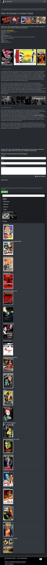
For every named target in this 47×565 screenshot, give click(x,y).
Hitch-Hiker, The (6, 273)
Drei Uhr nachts (6, 506)
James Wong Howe (23, 26)
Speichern (4, 191)
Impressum (5, 206)
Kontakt (5, 209)
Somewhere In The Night (8, 323)
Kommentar (3, 166)
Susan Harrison (24, 27)
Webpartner (5, 204)
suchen (4, 199)
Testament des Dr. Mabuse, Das (10, 290)
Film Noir (3, 26)
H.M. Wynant (42, 26)
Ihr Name (3, 156)
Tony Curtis (13, 27)
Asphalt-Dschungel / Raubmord (10, 357)
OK (40, 559)
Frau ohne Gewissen (7, 256)
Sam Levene (7, 27)
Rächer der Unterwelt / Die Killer (10, 538)
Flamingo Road (6, 407)
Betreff (2, 161)
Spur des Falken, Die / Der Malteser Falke (12, 241)
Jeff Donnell (18, 27)
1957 (8, 26)
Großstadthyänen (7, 522)
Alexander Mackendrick (14, 26)
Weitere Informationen (9, 564)
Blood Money (6, 224)
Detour (4, 390)
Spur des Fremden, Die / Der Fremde (11, 439)
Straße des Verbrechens (8, 455)
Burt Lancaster (31, 26)
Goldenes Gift (6, 472)
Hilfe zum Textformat (40, 176)
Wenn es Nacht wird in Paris (9, 422)
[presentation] (11, 184)
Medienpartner (6, 201)
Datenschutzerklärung (8, 212)
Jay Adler (3, 27)
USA (6, 26)
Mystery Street (6, 488)
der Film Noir (8, 1)
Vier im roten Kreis (7, 340)
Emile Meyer (37, 26)
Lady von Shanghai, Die (8, 373)
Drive (4, 306)
